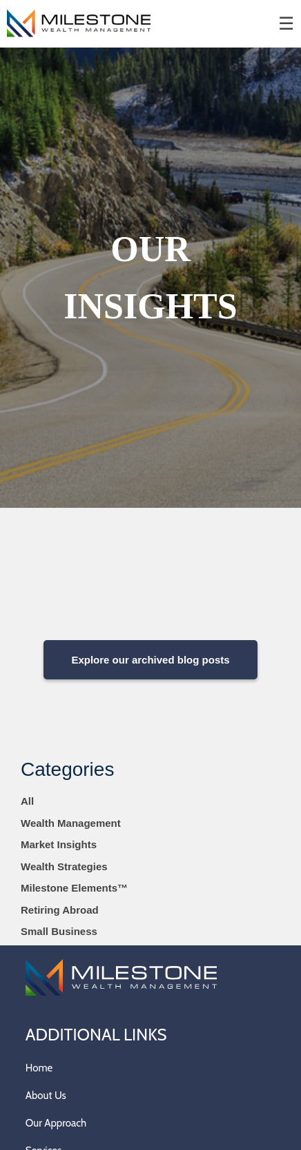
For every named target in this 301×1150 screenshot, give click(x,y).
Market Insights (59, 844)
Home (39, 1068)
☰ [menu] (286, 24)
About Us (46, 1095)
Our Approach (56, 1123)
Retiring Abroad (60, 910)
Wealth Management (71, 823)
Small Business (59, 931)
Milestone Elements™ (74, 888)
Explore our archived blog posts (150, 660)
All (27, 801)
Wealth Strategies (64, 866)
